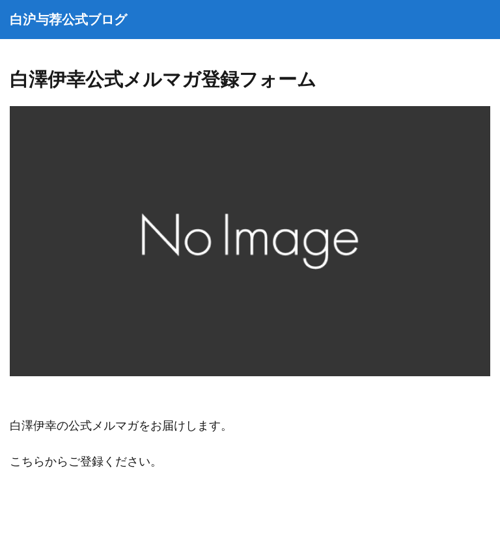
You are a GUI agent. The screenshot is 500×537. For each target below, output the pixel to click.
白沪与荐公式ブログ (68, 19)
